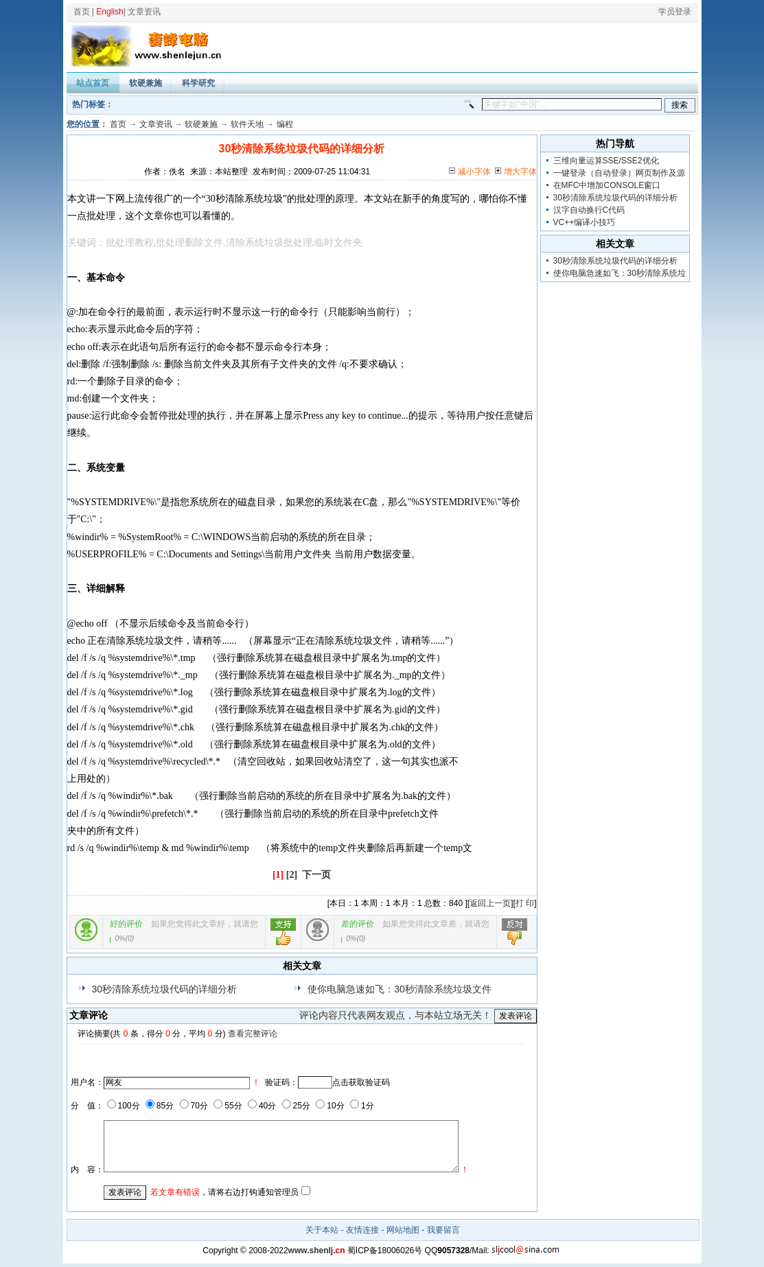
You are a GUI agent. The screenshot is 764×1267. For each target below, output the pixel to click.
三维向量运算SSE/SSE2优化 (606, 160)
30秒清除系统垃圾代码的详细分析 (165, 989)
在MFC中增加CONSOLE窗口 (607, 185)
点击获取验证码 (361, 1082)
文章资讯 (144, 11)
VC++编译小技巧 (584, 222)
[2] (291, 875)
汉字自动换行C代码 (589, 210)
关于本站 (321, 1230)
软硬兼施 (145, 83)
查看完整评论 (252, 1033)
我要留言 (443, 1230)
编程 (285, 124)
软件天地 (247, 124)
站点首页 (92, 83)
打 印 (525, 903)
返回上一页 (490, 903)
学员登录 (674, 11)
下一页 (316, 875)
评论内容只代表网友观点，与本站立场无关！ (395, 1015)
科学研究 (198, 83)
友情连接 (362, 1230)
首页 (81, 11)
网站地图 (402, 1230)
